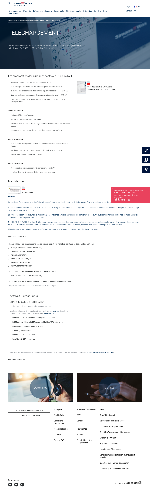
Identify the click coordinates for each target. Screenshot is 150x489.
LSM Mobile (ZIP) (19, 335)
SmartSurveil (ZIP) (19, 339)
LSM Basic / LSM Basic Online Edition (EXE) (29, 318)
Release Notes (49, 314)
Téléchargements (13, 21)
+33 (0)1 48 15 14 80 (122, 200)
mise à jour (55, 311)
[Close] (112, 188)
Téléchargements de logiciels (30, 21)
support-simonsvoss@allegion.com (100, 352)
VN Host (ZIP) (17, 331)
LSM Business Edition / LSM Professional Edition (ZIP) (33, 322)
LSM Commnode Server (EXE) (23, 326)
